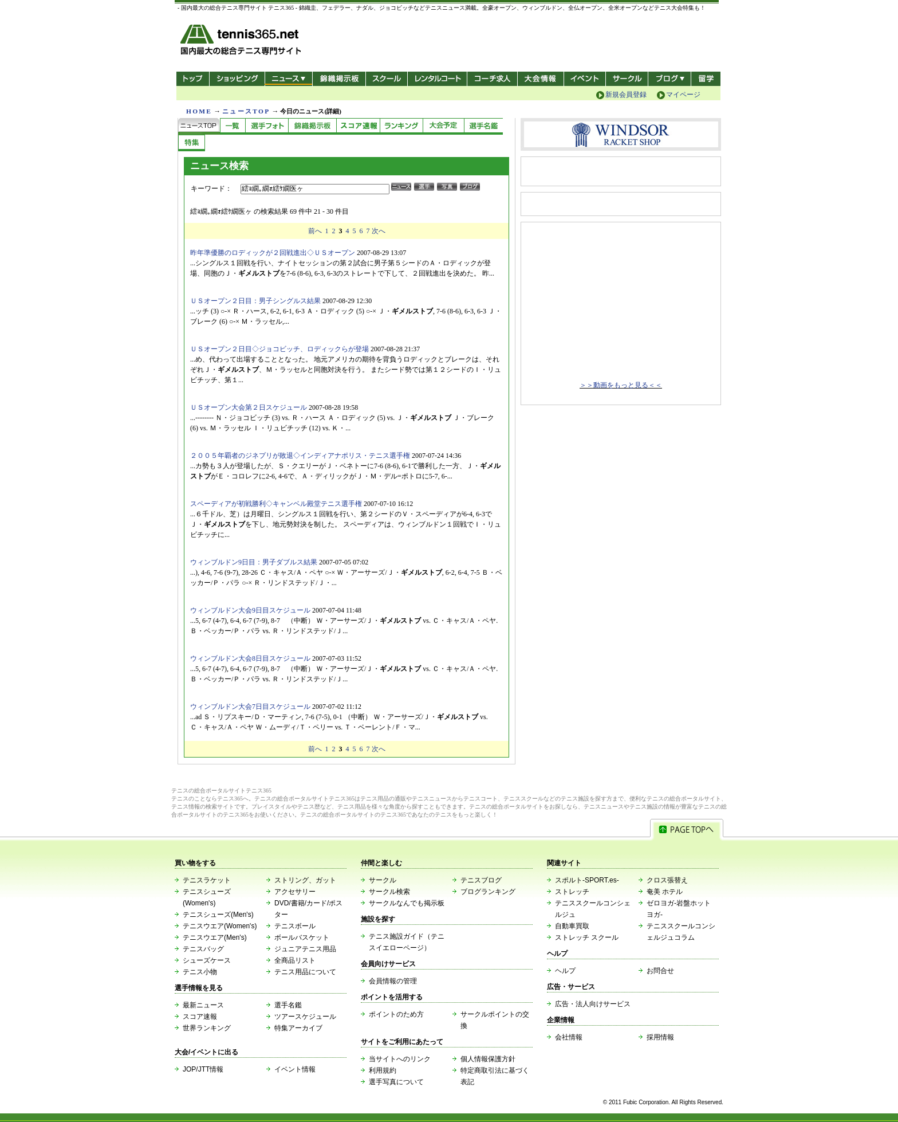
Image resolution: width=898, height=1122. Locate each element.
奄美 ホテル (665, 892)
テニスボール (295, 926)
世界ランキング (207, 1028)
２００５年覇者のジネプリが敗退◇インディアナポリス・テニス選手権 (300, 456)
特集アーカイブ (298, 1028)
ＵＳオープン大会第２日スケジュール (248, 407)
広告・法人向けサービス (593, 1004)
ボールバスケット (301, 937)
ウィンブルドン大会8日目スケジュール (250, 658)
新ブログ (669, 79)
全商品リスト (295, 960)
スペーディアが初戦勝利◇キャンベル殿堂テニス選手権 (276, 504)
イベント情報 (295, 1069)
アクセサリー (295, 892)
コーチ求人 (493, 79)
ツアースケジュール (305, 1017)
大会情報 (540, 79)
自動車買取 (572, 926)
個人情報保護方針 (487, 1059)
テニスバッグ (203, 949)
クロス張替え (667, 880)
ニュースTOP (246, 111)
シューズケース (207, 960)
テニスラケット (207, 880)
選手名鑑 (288, 1005)
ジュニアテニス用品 (305, 949)
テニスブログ (481, 880)
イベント (585, 79)
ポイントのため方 (396, 1014)
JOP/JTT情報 (203, 1069)
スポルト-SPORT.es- (587, 880)
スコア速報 (200, 1017)
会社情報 (568, 1037)
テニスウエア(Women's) (220, 926)
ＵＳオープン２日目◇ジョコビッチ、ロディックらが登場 (279, 349)
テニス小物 (200, 972)
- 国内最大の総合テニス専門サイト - (242, 41)
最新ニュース (203, 1005)
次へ (378, 231)
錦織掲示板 (338, 79)
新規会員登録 (626, 95)
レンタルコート (438, 79)
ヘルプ (565, 971)
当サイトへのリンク (400, 1059)
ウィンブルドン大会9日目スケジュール (250, 610)
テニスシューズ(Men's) (218, 915)
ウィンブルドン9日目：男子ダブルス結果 (253, 562)
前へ (315, 231)
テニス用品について (305, 972)
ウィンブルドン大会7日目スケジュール (250, 707)
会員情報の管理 (393, 981)
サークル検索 (389, 892)
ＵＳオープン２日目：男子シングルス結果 (255, 301)
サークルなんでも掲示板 (406, 903)
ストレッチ (572, 892)
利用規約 (382, 1070)
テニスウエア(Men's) (215, 937)
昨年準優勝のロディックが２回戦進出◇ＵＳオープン (272, 253)
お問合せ (660, 971)
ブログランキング (487, 892)
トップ (192, 79)
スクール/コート (386, 79)
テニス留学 (705, 79)
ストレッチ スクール (587, 937)
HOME (199, 111)
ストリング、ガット (305, 880)
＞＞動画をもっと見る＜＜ (621, 385)
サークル (627, 79)
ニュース (288, 79)
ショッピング (237, 79)
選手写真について (396, 1082)
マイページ (683, 95)
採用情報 (660, 1037)
